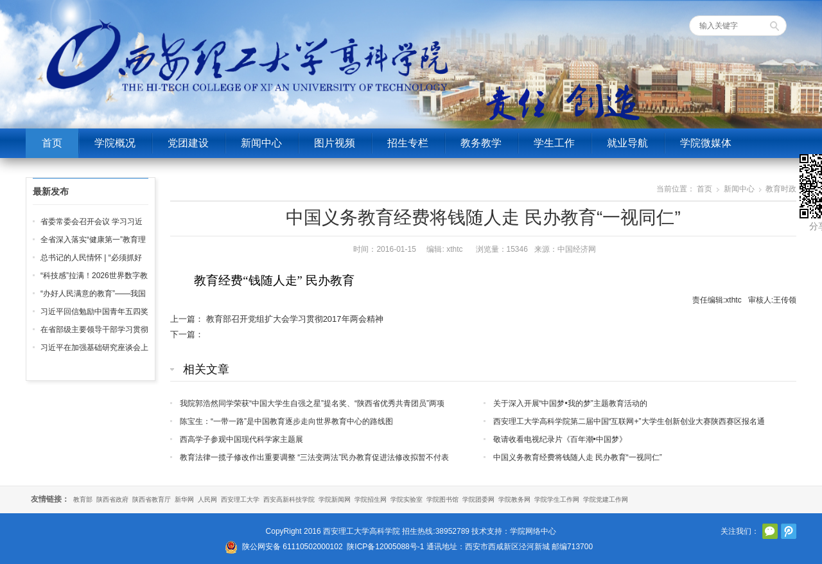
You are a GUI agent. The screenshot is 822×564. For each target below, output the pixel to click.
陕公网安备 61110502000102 (292, 546)
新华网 (184, 499)
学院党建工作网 (605, 499)
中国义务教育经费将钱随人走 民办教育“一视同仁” (577, 457)
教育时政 (780, 188)
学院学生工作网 (556, 499)
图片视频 (334, 142)
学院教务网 (514, 499)
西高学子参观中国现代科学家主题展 (241, 439)
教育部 (82, 499)
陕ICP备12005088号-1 (385, 546)
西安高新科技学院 (289, 499)
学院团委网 (478, 499)
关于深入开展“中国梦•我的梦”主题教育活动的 (570, 403)
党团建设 (188, 142)
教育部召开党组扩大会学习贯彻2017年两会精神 (294, 319)
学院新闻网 (335, 499)
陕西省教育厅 (151, 499)
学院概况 (115, 142)
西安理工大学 (240, 499)
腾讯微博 (788, 531)
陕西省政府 (112, 499)
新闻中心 (261, 142)
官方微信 (770, 531)
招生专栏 (407, 142)
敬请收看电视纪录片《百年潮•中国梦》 (560, 439)
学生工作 (554, 142)
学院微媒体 (705, 142)
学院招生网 (370, 499)
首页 (52, 142)
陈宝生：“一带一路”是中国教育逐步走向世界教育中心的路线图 (286, 421)
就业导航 (627, 142)
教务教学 (481, 142)
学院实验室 (406, 499)
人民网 (207, 499)
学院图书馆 (442, 499)
